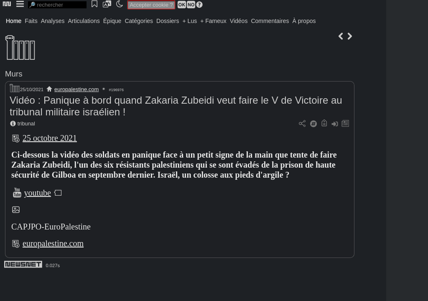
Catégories (139, 21)
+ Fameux (213, 21)
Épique (112, 21)
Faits (31, 21)
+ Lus (190, 21)
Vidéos (239, 21)
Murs (14, 73)
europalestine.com (76, 89)
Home (13, 21)
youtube (37, 192)
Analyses (53, 21)
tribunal (26, 123)
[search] (57, 5)
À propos (304, 21)
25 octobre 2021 (50, 138)
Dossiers (167, 21)
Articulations (84, 21)
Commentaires (270, 21)
